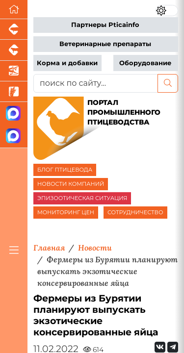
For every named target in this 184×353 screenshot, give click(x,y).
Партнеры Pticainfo (105, 24)
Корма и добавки (67, 63)
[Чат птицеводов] (13, 136)
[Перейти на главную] (13, 9)
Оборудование (145, 63)
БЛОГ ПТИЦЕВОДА (64, 169)
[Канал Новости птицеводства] (13, 113)
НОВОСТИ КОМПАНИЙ (70, 183)
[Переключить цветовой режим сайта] (167, 10)
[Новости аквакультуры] (13, 71)
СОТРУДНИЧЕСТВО (135, 212)
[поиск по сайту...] (95, 83)
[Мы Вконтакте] (160, 347)
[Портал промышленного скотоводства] (13, 50)
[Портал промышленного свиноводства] (13, 29)
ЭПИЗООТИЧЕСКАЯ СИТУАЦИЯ (82, 198)
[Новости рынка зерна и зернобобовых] (13, 91)
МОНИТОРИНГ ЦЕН (65, 212)
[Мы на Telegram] (172, 347)
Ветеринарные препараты (105, 44)
